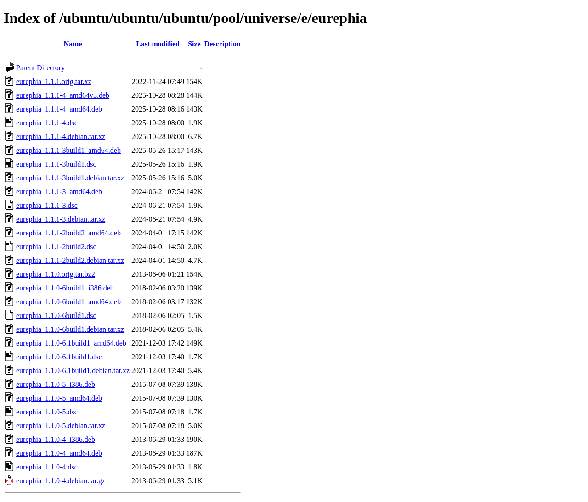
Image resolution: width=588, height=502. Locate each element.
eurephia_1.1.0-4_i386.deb (55, 439)
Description (222, 44)
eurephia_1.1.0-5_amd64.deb (59, 398)
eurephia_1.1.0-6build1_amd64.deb (68, 302)
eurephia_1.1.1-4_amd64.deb (59, 109)
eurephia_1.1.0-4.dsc (47, 467)
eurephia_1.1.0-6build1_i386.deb (65, 288)
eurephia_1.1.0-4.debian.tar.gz (60, 481)
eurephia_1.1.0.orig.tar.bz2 (55, 274)
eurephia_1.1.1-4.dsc (47, 123)
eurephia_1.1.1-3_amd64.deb (59, 191)
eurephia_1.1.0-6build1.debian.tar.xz (70, 329)
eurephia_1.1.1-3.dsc (47, 205)
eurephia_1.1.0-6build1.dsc (56, 315)
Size (194, 44)
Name (73, 44)
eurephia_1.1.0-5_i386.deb (55, 384)
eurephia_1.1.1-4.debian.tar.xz (60, 136)
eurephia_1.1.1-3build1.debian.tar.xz (70, 178)
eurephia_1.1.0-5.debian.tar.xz (60, 425)
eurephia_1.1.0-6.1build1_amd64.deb (71, 343)
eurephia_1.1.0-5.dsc (47, 412)
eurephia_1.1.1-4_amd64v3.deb (62, 95)
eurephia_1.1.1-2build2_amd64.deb (68, 233)
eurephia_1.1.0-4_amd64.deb (59, 453)
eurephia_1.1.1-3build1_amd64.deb (68, 150)
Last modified (158, 44)
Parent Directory (40, 68)
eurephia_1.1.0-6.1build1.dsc (59, 357)
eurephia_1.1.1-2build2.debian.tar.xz (70, 260)
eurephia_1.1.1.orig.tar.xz (53, 81)
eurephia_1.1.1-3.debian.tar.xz (60, 219)
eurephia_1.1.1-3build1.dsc (56, 164)
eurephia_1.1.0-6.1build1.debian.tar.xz (73, 370)
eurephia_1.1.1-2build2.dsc (56, 247)
